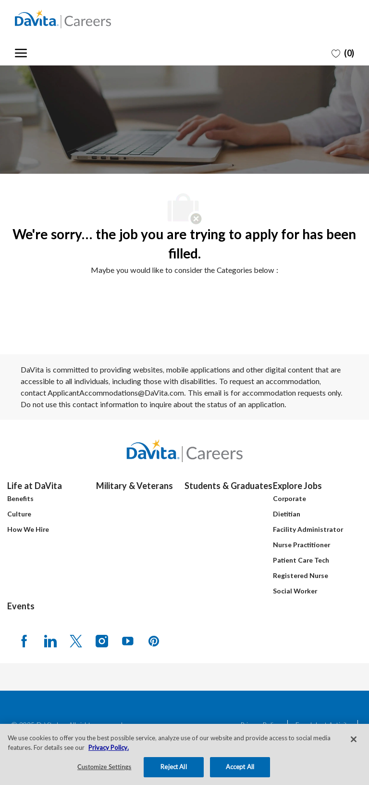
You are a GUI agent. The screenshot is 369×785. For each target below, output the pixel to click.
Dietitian (286, 514)
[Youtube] (127, 640)
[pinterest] (153, 640)
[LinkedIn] (50, 640)
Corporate (289, 498)
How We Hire (28, 529)
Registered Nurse (300, 575)
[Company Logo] (63, 19)
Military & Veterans (134, 485)
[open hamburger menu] (21, 52)
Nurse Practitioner (301, 544)
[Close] (353, 739)
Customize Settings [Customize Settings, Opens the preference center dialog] (104, 767)
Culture (19, 514)
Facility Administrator (308, 529)
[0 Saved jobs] (343, 52)
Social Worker (295, 591)
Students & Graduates (228, 485)
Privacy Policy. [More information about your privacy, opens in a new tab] (108, 747)
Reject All (173, 767)
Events (21, 606)
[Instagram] (101, 640)
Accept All (240, 767)
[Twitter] (75, 640)
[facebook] (24, 640)
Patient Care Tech (301, 560)
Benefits (20, 498)
